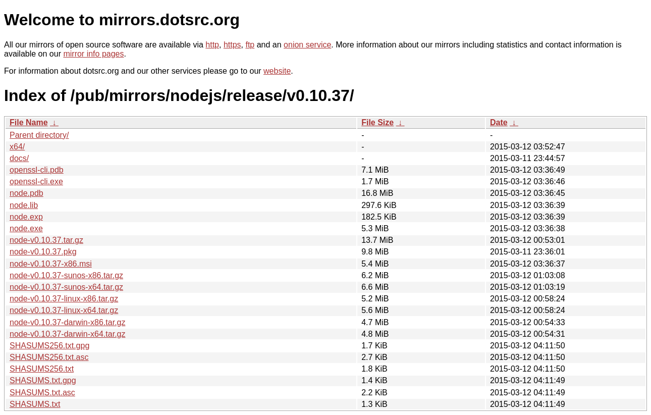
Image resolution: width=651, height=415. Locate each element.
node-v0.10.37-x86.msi (51, 264)
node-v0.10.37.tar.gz (46, 240)
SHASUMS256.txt (42, 369)
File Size (377, 122)
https (232, 44)
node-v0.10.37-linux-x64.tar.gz (64, 310)
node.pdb (26, 193)
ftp (249, 44)
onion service (307, 44)
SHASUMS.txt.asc (42, 392)
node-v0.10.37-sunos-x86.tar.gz (66, 275)
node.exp (26, 217)
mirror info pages (93, 53)
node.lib (24, 205)
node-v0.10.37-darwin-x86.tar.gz (67, 322)
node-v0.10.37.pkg (43, 251)
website (277, 71)
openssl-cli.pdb (37, 170)
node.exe (26, 228)
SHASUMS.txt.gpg (43, 380)
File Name (29, 122)
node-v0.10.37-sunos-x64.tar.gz (66, 287)
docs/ (19, 158)
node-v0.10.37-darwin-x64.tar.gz (67, 334)
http (212, 44)
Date (499, 122)
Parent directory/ (39, 135)
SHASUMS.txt (35, 404)
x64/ (17, 146)
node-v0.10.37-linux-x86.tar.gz (64, 298)
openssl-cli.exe (36, 181)
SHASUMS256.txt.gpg (49, 345)
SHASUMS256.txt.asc (49, 357)
